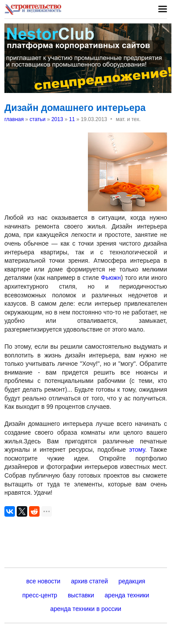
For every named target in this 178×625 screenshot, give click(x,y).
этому (137, 449)
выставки (81, 595)
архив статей (89, 581)
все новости (43, 581)
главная (14, 119)
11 (72, 119)
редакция (132, 581)
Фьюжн (111, 277)
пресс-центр (39, 595)
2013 (57, 119)
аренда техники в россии (85, 608)
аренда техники (127, 595)
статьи (37, 119)
